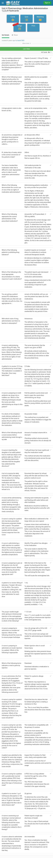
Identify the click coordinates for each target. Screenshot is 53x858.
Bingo (19, 27)
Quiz (26, 18)
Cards (13, 18)
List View (26, 49)
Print (33, 27)
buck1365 (21, 40)
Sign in (47, 3)
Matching (40, 18)
